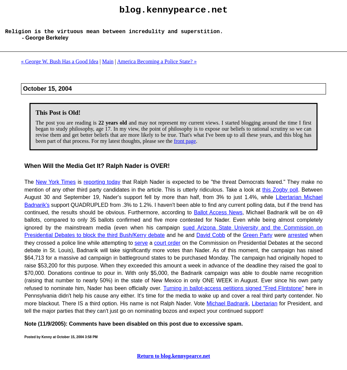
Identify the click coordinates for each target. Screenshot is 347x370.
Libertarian (290, 202)
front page (185, 146)
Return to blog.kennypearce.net (173, 361)
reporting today (102, 187)
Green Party (257, 240)
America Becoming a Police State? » (157, 67)
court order (167, 248)
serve (141, 248)
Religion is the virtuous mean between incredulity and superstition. (114, 36)
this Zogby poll (280, 195)
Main (108, 67)
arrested (298, 240)
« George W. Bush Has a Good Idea (59, 67)
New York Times (56, 187)
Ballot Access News (218, 218)
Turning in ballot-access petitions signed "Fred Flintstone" (233, 294)
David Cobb (210, 240)
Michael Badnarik (228, 309)
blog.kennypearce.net (173, 11)
